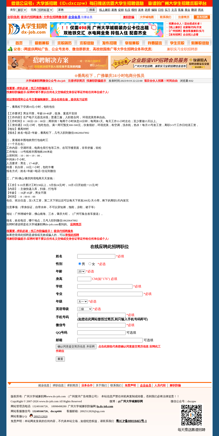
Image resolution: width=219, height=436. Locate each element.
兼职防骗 (175, 385)
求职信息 (58, 385)
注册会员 (86, 17)
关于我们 (101, 385)
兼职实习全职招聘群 (182, 49)
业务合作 (87, 385)
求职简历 (72, 385)
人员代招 (160, 385)
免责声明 (130, 385)
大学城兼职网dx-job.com (43, 224)
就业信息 (43, 385)
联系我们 (116, 385)
